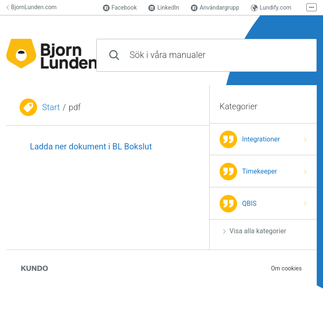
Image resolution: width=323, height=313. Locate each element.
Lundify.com (271, 7)
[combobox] (206, 55)
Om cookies (286, 268)
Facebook (120, 7)
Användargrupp (215, 7)
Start (51, 107)
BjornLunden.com (31, 7)
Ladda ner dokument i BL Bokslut (91, 146)
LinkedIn (163, 7)
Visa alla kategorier (254, 231)
